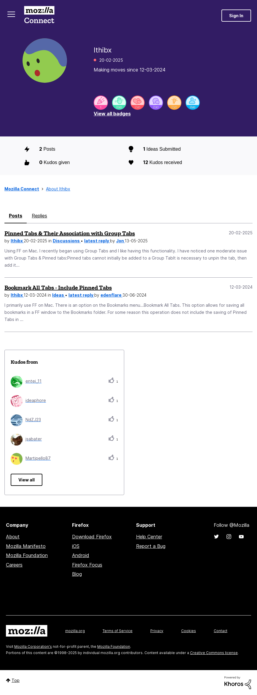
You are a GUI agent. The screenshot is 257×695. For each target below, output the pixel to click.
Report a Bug (150, 546)
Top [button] (16, 680)
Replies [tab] (39, 216)
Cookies (188, 631)
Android (80, 555)
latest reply (97, 240)
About (13, 537)
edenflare (111, 295)
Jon (120, 240)
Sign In (236, 15)
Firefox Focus (87, 565)
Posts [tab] (15, 216)
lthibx (17, 240)
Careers (14, 565)
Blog (77, 574)
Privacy (156, 631)
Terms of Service (118, 631)
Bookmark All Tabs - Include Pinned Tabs (58, 287)
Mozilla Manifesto (26, 546)
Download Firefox (92, 537)
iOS (75, 546)
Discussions (67, 240)
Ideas (58, 295)
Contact (220, 631)
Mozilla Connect (39, 15)
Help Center (149, 537)
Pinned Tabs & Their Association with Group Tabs (69, 233)
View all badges (112, 114)
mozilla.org (75, 631)
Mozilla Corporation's (33, 646)
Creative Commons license (214, 653)
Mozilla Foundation (27, 555)
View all (26, 479)
